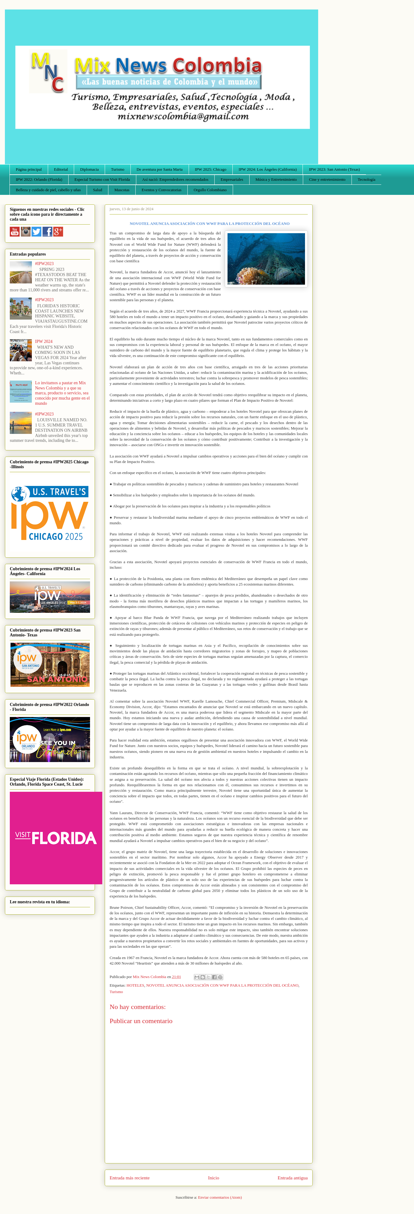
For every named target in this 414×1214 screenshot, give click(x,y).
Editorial (61, 169)
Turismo (118, 169)
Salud (97, 190)
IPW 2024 (44, 341)
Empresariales (232, 179)
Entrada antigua (293, 1177)
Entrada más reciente (130, 1177)
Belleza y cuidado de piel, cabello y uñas (48, 190)
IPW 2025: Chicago (210, 169)
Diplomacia (89, 169)
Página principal (29, 169)
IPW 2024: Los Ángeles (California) (268, 169)
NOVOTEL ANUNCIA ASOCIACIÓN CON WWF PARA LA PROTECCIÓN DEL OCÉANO (222, 985)
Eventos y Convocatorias (162, 190)
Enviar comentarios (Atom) (220, 1197)
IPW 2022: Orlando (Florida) (39, 179)
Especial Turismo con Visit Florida (102, 179)
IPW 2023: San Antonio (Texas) (334, 169)
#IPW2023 (44, 263)
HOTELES (135, 985)
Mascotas (121, 190)
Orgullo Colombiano (210, 190)
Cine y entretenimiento (327, 179)
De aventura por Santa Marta (160, 169)
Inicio (213, 1177)
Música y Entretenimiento (276, 179)
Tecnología (366, 179)
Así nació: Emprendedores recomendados (175, 179)
